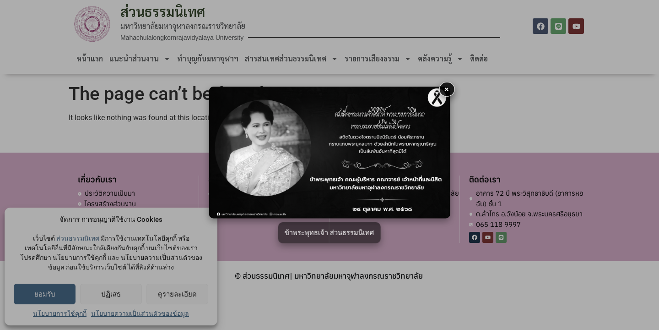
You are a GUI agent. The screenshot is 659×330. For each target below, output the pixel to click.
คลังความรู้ (441, 58)
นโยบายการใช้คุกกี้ (59, 313)
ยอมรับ (44, 294)
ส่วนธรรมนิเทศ (77, 238)
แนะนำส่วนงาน (140, 58)
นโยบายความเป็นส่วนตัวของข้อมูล (140, 313)
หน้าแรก (89, 58)
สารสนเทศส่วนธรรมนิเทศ (291, 58)
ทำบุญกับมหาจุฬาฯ (207, 58)
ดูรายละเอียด (177, 294)
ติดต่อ (479, 58)
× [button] (446, 89)
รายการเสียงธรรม (378, 58)
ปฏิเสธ (111, 294)
